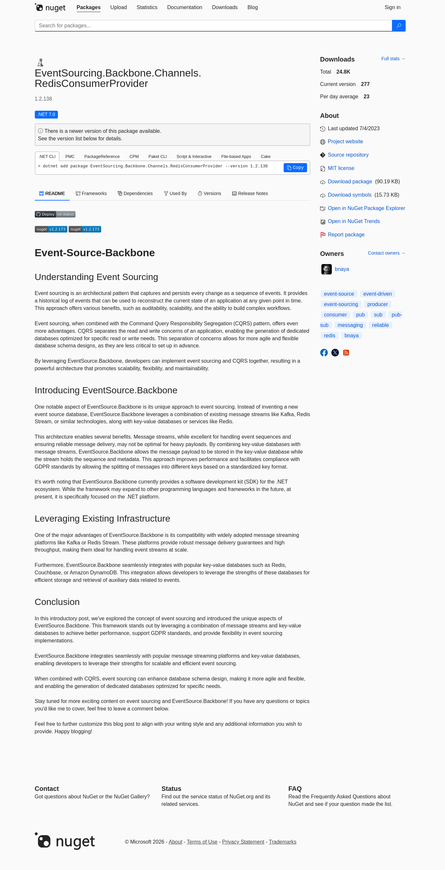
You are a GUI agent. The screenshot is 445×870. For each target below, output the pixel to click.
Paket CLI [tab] (158, 156)
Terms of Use (202, 842)
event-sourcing (341, 304)
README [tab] (52, 193)
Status (172, 788)
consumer (335, 314)
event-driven (377, 294)
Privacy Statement (243, 842)
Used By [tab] (175, 193)
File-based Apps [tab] (236, 156)
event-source (339, 294)
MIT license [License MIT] (341, 168)
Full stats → (394, 58)
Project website (345, 141)
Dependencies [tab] (135, 193)
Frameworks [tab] (91, 193)
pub (360, 314)
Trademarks (283, 842)
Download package (350, 181)
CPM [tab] (134, 156)
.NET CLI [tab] (47, 156)
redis (329, 335)
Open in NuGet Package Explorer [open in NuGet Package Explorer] (366, 208)
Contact (47, 788)
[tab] (89, 7)
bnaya (342, 269)
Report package (346, 234)
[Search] (399, 26)
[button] (295, 167)
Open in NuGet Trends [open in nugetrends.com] (354, 221)
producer (377, 304)
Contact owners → (386, 253)
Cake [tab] (266, 156)
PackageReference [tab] (102, 156)
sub (378, 314)
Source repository (348, 155)
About (175, 842)
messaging (350, 325)
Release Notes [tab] (250, 193)
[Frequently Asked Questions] (295, 788)
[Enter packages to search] (213, 26)
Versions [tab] (209, 193)
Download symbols (349, 195)
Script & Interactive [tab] (194, 156)
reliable (380, 325)
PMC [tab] (69, 156)
